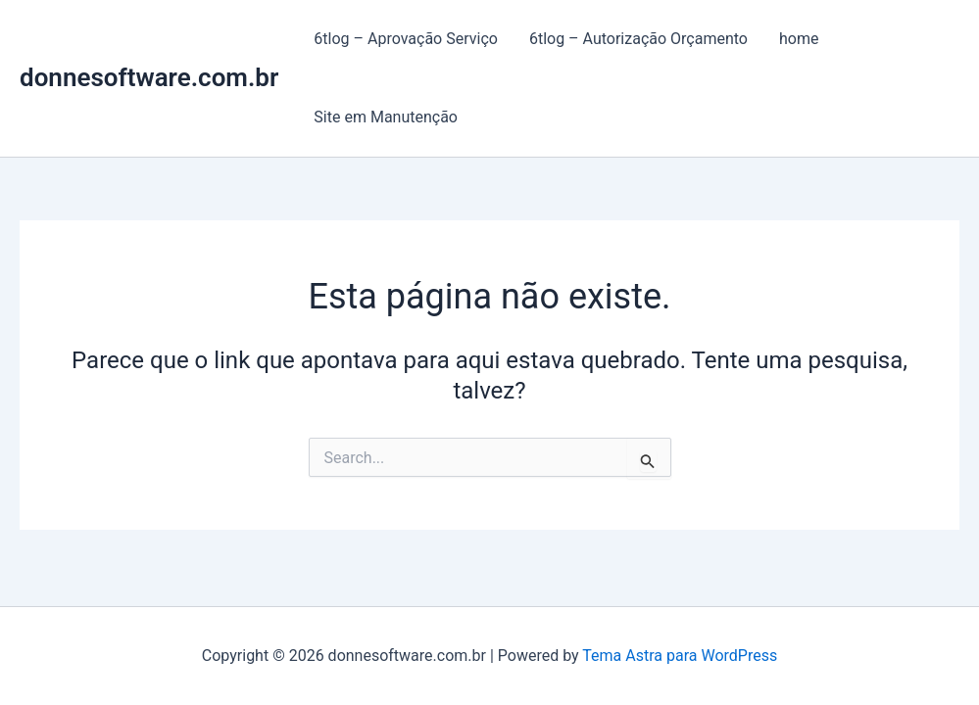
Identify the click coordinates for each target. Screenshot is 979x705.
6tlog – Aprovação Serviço (406, 38)
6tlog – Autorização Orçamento (638, 38)
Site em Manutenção (386, 117)
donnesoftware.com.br (149, 77)
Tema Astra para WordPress (679, 655)
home (798, 38)
